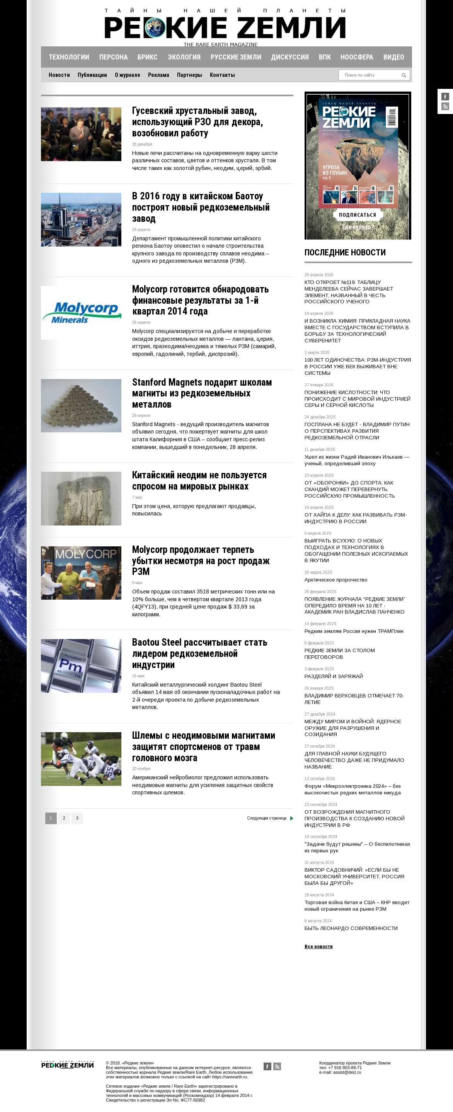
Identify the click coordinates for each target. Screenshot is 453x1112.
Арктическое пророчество (336, 580)
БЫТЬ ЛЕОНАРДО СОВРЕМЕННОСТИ (351, 928)
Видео (393, 57)
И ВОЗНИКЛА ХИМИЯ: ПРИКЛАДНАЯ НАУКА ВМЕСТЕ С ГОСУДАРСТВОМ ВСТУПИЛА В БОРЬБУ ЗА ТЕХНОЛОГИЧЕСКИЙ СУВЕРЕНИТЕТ (357, 330)
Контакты (222, 75)
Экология (184, 57)
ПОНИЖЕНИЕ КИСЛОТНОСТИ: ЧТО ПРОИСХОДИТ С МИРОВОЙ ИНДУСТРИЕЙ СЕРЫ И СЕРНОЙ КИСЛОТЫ (357, 398)
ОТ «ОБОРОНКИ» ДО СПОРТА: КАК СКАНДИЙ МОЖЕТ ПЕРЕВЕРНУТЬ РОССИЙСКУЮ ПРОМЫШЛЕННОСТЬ (350, 489)
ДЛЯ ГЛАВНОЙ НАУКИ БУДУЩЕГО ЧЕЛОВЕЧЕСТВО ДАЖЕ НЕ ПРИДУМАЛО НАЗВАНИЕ (354, 760)
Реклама (158, 75)
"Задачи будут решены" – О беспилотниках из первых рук (357, 847)
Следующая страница (270, 818)
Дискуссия (290, 57)
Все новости (319, 946)
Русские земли (236, 57)
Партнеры (189, 75)
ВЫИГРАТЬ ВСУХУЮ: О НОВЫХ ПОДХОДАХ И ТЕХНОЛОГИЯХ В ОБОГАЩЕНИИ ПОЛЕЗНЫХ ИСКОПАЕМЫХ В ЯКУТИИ (356, 550)
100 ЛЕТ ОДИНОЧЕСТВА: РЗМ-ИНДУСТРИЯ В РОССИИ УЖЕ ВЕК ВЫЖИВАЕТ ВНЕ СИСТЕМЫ (358, 366)
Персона (113, 57)
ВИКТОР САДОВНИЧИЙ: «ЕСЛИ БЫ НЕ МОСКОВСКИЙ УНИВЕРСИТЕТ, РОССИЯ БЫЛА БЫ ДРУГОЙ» (354, 876)
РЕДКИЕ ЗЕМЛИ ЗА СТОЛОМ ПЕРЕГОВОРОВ (340, 654)
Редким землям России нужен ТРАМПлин (354, 631)
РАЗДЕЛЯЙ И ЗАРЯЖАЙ (334, 676)
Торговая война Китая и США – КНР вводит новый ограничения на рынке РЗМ (357, 905)
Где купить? (358, 226)
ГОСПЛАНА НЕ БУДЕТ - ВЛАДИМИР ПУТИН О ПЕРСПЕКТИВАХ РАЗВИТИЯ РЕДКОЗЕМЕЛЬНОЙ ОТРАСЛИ (357, 431)
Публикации (92, 75)
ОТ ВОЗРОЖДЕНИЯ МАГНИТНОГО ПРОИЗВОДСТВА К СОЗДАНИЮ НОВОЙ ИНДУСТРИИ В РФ (355, 818)
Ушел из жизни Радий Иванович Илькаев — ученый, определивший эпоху (357, 460)
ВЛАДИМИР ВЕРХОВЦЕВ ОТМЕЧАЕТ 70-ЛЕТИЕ (354, 699)
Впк (325, 57)
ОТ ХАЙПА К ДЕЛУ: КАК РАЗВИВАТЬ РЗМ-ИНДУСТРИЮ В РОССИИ (356, 518)
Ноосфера (357, 57)
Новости (59, 75)
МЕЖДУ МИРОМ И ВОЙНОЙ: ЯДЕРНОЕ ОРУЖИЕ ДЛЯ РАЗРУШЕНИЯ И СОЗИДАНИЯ (353, 728)
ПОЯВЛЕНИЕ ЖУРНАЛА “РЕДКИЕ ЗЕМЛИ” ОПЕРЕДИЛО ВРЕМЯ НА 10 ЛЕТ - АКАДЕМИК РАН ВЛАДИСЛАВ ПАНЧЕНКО (355, 605)
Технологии (69, 57)
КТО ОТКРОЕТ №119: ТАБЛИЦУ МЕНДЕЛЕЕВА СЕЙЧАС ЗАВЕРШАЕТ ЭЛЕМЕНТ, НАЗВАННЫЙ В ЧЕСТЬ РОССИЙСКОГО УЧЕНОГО (349, 292)
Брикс (148, 57)
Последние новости (345, 252)
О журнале (127, 75)
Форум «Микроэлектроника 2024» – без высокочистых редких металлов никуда (353, 789)
